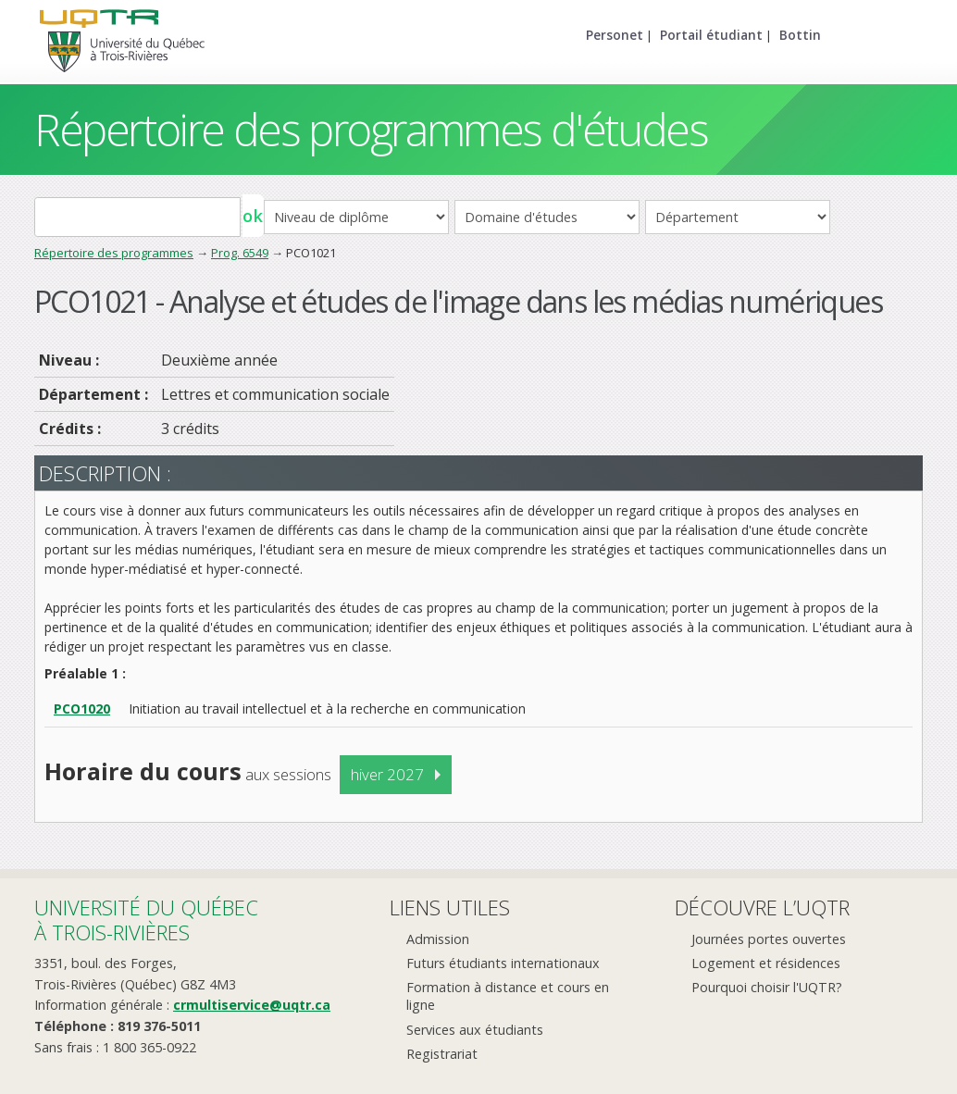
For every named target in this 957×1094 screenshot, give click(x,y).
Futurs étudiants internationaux (503, 963)
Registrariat (442, 1054)
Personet (614, 35)
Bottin (800, 35)
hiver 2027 (387, 774)
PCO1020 (82, 708)
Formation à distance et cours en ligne (507, 995)
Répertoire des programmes (113, 252)
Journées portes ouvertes (768, 939)
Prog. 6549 (239, 252)
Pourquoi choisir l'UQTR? (766, 987)
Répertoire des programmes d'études (370, 129)
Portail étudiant (711, 35)
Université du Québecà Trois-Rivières (146, 919)
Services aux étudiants (474, 1029)
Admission (437, 939)
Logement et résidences (765, 963)
